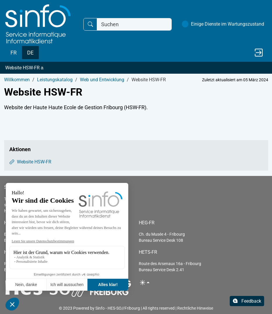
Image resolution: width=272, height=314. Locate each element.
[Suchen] (134, 24)
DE (30, 53)
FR (13, 53)
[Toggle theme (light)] (145, 282)
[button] (136, 68)
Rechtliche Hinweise (195, 308)
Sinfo (100, 308)
